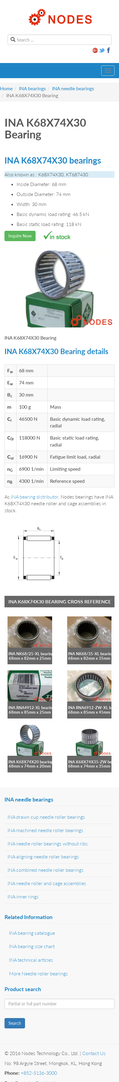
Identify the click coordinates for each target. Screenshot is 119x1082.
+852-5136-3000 (39, 1073)
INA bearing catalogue (32, 933)
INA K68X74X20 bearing (30, 761)
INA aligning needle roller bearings (43, 856)
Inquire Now (20, 235)
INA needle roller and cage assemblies (47, 883)
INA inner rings (23, 896)
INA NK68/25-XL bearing (31, 653)
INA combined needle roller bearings (45, 870)
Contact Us (94, 1053)
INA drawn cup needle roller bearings (46, 817)
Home (6, 88)
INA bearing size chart (32, 946)
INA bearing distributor (34, 497)
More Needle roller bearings (38, 973)
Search (14, 1023)
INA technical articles (31, 960)
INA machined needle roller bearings (45, 830)
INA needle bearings (73, 88)
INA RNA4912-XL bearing (31, 707)
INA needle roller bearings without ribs (48, 843)
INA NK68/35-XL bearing (90, 653)
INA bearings (32, 88)
